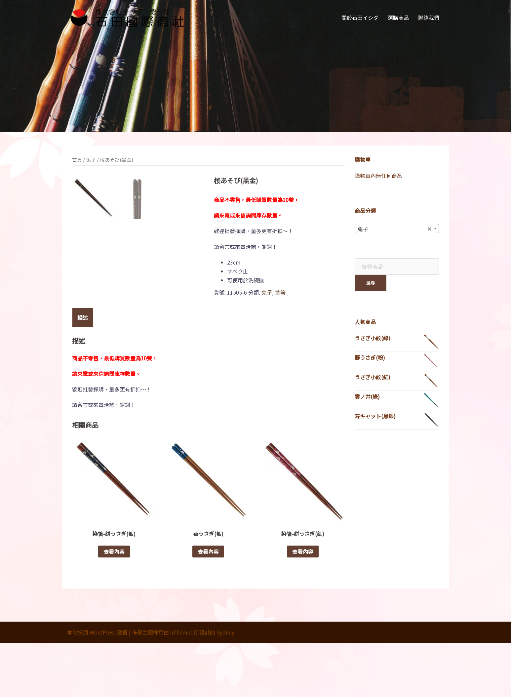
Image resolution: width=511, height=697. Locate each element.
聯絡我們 (428, 17)
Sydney (225, 686)
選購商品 (398, 17)
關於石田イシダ (359, 17)
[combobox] (397, 228)
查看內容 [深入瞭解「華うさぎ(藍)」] (208, 605)
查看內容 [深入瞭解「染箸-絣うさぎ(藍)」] (114, 605)
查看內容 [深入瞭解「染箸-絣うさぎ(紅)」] (302, 605)
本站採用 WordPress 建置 (97, 686)
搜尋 (370, 282)
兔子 (91, 159)
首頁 (77, 159)
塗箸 (280, 292)
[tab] (82, 371)
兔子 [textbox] (395, 228)
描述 (82, 371)
